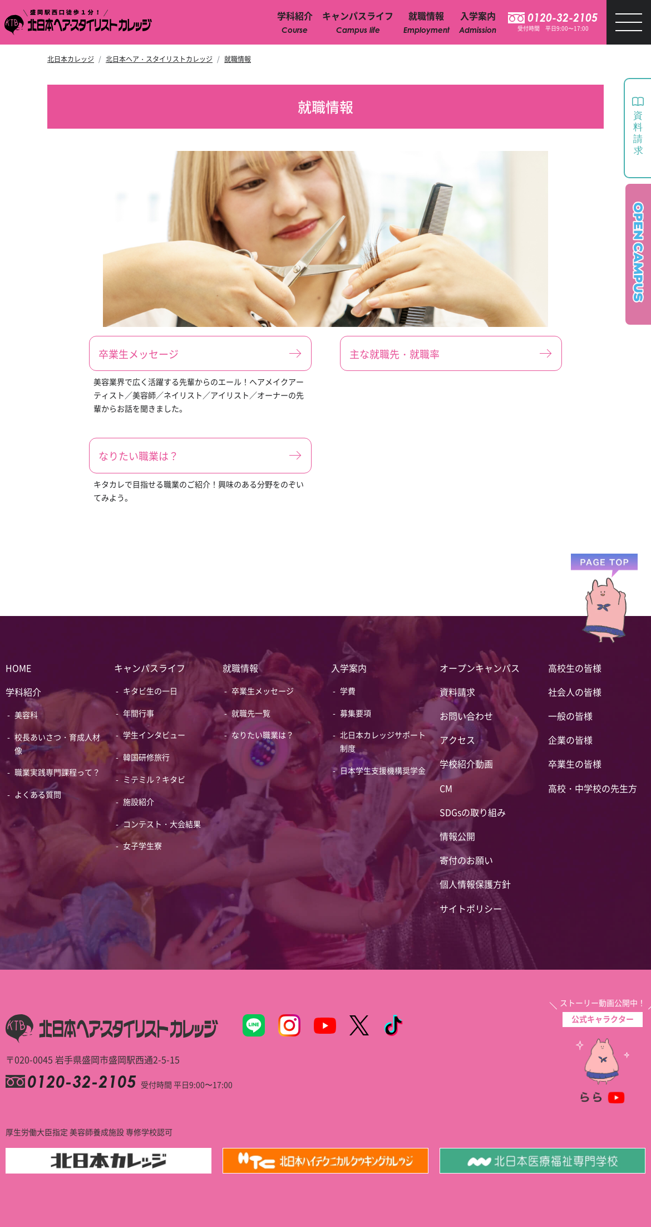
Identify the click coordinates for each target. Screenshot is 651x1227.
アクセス (457, 739)
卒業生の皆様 (574, 763)
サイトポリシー (471, 908)
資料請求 (457, 691)
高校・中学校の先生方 (592, 788)
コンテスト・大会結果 (162, 823)
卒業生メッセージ (262, 690)
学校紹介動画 (466, 763)
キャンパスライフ (149, 667)
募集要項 (355, 712)
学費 (348, 690)
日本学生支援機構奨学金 (383, 770)
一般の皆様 (570, 715)
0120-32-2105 (562, 17)
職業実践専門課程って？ (57, 772)
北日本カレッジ (70, 58)
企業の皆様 (570, 739)
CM (446, 788)
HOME (18, 667)
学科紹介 (23, 691)
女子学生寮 (142, 845)
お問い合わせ (466, 715)
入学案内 (349, 667)
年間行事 (138, 712)
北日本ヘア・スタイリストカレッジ (159, 58)
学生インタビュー (154, 734)
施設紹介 (138, 801)
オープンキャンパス (480, 667)
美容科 (26, 714)
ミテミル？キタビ (154, 779)
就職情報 (237, 58)
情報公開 (457, 836)
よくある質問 (37, 794)
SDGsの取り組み (473, 812)
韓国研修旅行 (146, 756)
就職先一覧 (250, 712)
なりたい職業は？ (262, 734)
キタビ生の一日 (150, 690)
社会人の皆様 (574, 691)
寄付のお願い (466, 860)
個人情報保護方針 (475, 884)
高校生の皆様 (574, 667)
